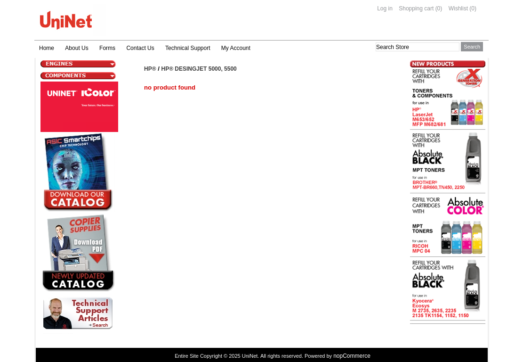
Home (46, 48)
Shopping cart (416, 8)
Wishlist (458, 8)
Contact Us (140, 48)
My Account (235, 48)
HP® (150, 69)
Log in (385, 8)
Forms (107, 48)
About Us (76, 48)
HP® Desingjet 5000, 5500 (199, 69)
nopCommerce (351, 356)
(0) (439, 8)
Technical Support (187, 48)
